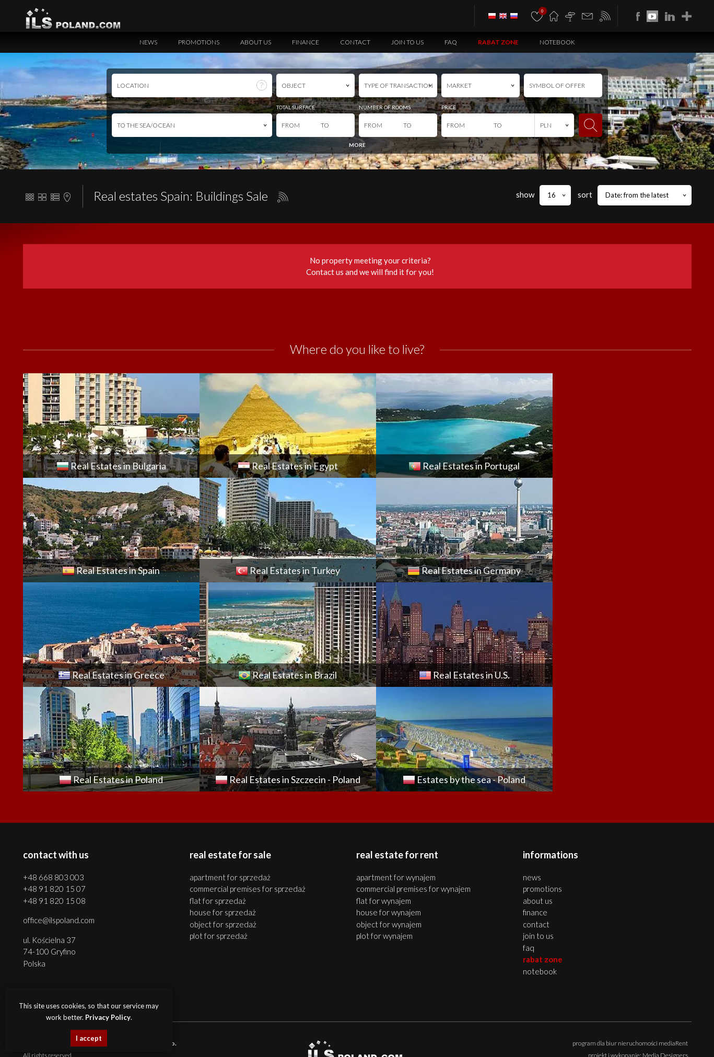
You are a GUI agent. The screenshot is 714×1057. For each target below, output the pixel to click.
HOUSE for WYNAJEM (388, 807)
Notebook (557, 42)
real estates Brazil (457, 1040)
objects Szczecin (303, 1028)
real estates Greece (406, 1040)
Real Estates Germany (349, 1040)
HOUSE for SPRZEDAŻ (223, 807)
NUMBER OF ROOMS (385, 107)
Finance (305, 42)
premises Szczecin (257, 1028)
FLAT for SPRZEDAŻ (218, 796)
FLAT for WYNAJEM (383, 796)
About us (255, 42)
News (148, 42)
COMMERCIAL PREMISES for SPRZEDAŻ (248, 784)
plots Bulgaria (636, 1028)
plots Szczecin (344, 1028)
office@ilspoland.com (59, 815)
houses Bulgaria (499, 1028)
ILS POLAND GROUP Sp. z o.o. (133, 939)
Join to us (407, 42)
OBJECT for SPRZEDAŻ (223, 819)
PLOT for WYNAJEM (384, 831)
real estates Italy (549, 1040)
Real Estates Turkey (292, 1040)
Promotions (198, 42)
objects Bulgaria (594, 1028)
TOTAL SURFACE (295, 107)
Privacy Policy (418, 980)
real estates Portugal (187, 1040)
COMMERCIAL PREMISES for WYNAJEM (413, 784)
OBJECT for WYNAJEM (389, 819)
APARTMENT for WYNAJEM (396, 772)
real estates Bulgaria (391, 1028)
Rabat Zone (498, 42)
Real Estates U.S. (504, 1040)
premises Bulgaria (547, 1028)
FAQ (450, 42)
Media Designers (665, 951)
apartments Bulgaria (448, 1028)
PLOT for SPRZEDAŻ (219, 831)
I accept (89, 1038)
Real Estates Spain (240, 1040)
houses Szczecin (210, 1028)
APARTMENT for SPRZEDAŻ (230, 772)
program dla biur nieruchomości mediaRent (630, 939)
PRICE (448, 107)
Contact (355, 42)
